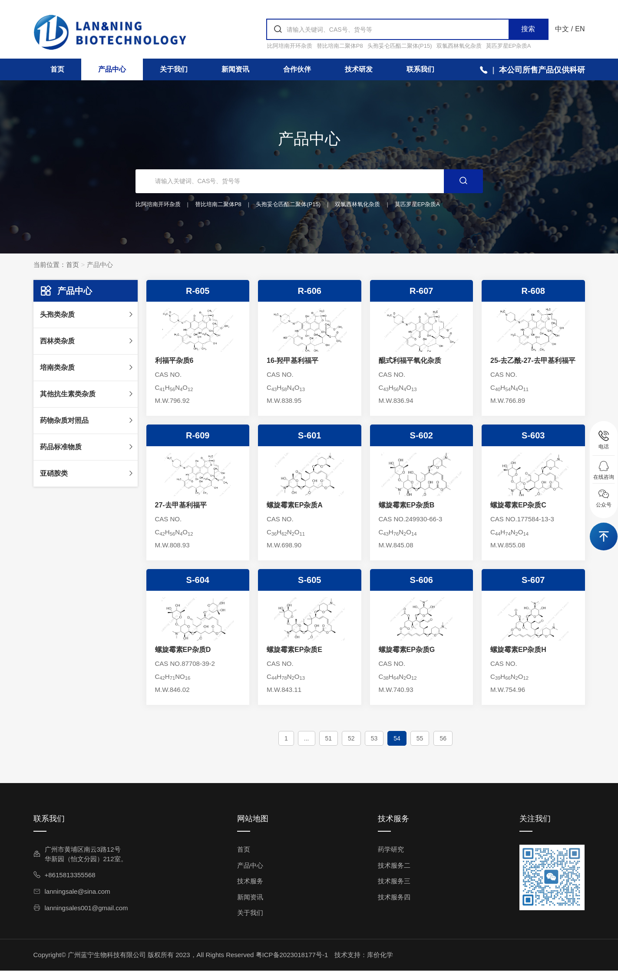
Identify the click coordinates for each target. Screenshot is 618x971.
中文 (562, 29)
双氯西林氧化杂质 (459, 46)
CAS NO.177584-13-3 (522, 519)
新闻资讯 (235, 69)
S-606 (421, 580)
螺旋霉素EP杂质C (518, 505)
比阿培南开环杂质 (289, 46)
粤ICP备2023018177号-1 (292, 954)
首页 (57, 69)
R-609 (197, 435)
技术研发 (359, 69)
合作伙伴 (297, 69)
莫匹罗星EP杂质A (508, 46)
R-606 (309, 291)
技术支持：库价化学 (363, 954)
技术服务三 (394, 881)
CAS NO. (168, 374)
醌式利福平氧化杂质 (410, 360)
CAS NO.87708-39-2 (185, 663)
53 (374, 738)
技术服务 (250, 881)
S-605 (309, 580)
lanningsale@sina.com (71, 891)
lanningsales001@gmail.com (80, 908)
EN (580, 29)
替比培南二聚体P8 (340, 46)
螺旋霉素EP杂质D (183, 649)
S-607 (533, 580)
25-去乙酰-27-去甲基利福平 (532, 360)
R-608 (533, 291)
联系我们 (420, 69)
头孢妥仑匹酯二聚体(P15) (399, 46)
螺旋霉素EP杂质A (295, 505)
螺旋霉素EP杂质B (407, 505)
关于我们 (174, 69)
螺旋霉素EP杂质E (294, 649)
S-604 (197, 580)
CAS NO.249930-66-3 (411, 519)
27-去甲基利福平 (181, 505)
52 (351, 738)
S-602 (421, 435)
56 (443, 738)
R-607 (421, 291)
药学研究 (391, 849)
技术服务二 (394, 865)
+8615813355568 (64, 875)
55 (419, 738)
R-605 (197, 291)
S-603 (533, 435)
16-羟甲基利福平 (292, 360)
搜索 (528, 29)
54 (396, 738)
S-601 (309, 435)
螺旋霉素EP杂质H (518, 649)
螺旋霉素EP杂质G (407, 649)
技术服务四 (394, 897)
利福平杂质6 (174, 360)
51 (328, 738)
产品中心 (112, 69)
